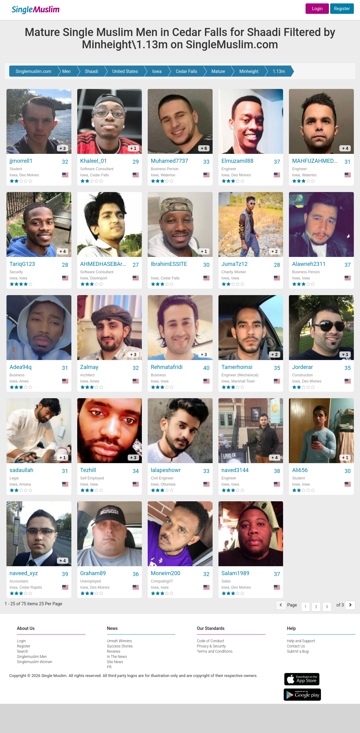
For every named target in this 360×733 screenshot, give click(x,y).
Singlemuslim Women (34, 662)
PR (109, 667)
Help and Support (301, 641)
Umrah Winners (119, 641)
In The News (117, 657)
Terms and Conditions (215, 651)
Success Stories (120, 646)
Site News (115, 662)
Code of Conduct (210, 641)
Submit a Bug (298, 651)
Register (342, 8)
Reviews (114, 651)
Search (22, 651)
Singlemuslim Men (32, 657)
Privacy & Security (211, 646)
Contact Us (296, 646)
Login (317, 8)
